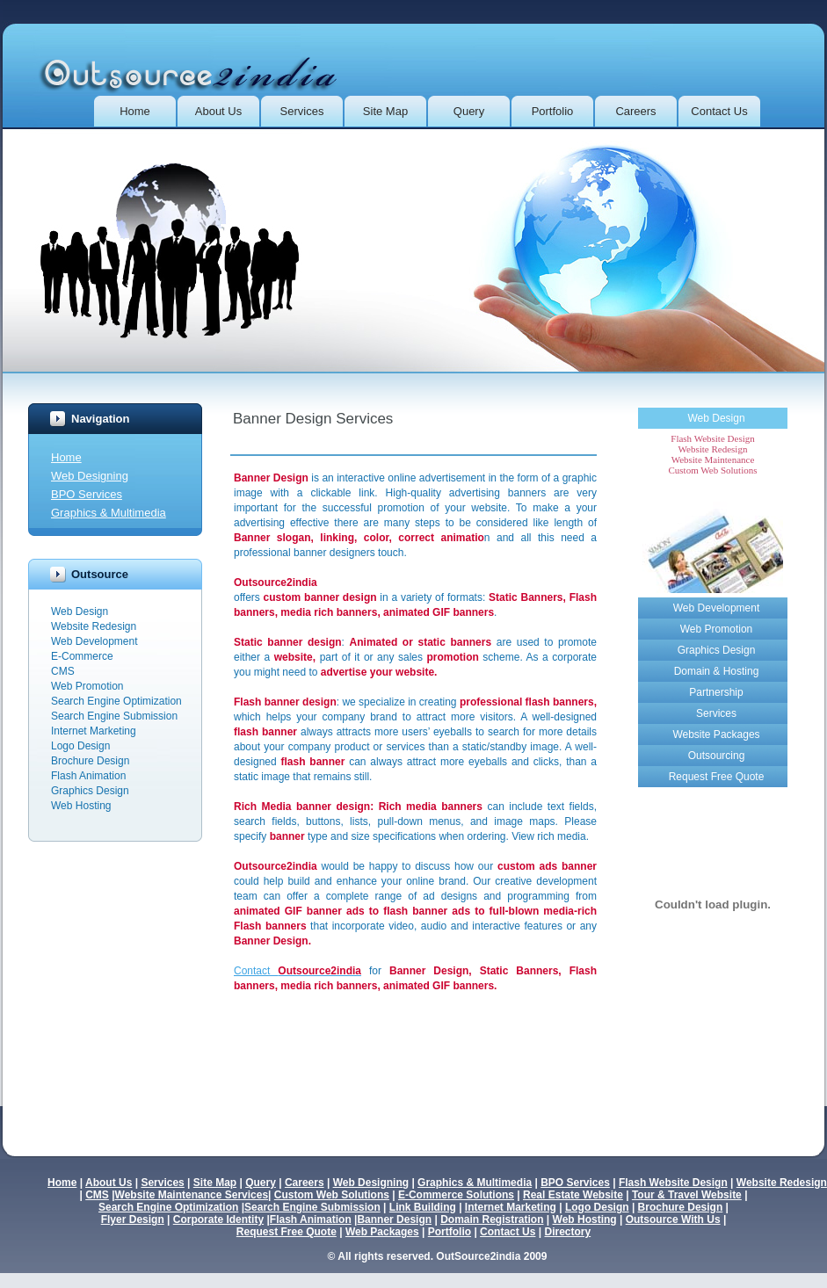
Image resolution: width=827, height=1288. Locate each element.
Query (468, 111)
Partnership (716, 692)
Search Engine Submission (312, 1207)
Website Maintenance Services (192, 1195)
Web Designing (89, 475)
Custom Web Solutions (713, 470)
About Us (218, 111)
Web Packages (382, 1232)
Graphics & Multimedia (108, 512)
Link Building (422, 1207)
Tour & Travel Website (687, 1195)
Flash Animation (311, 1219)
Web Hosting (585, 1219)
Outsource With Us (673, 1219)
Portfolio (553, 111)
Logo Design (597, 1207)
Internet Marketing (510, 1207)
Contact (297, 971)
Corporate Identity (218, 1219)
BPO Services (86, 494)
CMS (97, 1195)
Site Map (385, 111)
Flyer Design (132, 1219)
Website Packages (715, 734)
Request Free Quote (717, 777)
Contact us (719, 111)
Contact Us (507, 1232)
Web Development (716, 608)
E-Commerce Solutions (456, 1195)
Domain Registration (491, 1219)
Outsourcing (716, 755)
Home (135, 111)
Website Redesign (713, 449)
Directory (567, 1232)
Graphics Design (717, 650)
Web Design (715, 418)
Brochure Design (680, 1207)
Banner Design (394, 1219)
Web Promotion (716, 629)
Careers (635, 111)
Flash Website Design (712, 438)
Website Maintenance (713, 459)
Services (302, 111)
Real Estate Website (573, 1195)
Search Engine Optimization (168, 1207)
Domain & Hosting (716, 671)
